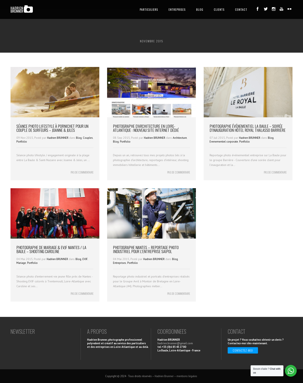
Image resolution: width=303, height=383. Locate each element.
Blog (79, 138)
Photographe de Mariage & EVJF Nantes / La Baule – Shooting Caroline (51, 249)
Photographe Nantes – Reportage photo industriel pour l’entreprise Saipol (146, 249)
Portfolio (21, 141)
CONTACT (241, 9)
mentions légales (187, 376)
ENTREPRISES (177, 9)
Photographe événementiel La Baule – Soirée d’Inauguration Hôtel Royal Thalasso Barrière (248, 128)
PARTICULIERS (149, 9)
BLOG (199, 9)
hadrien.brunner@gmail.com (175, 343)
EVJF (85, 259)
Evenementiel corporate (224, 141)
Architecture (180, 138)
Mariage (21, 263)
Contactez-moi (243, 350)
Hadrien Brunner (164, 376)
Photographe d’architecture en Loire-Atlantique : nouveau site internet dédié (146, 128)
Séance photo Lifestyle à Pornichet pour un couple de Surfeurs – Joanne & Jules (52, 128)
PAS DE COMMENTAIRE (82, 172)
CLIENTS (219, 9)
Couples (88, 138)
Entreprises (119, 263)
